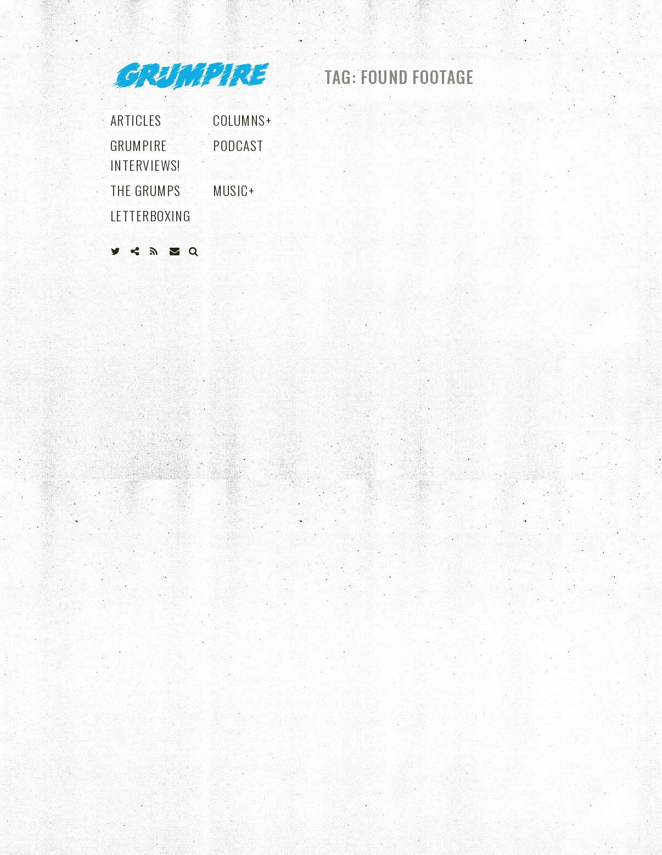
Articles (136, 120)
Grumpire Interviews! (145, 155)
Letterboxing (150, 215)
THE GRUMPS (145, 190)
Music (234, 190)
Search (194, 252)
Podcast (238, 145)
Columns (242, 120)
